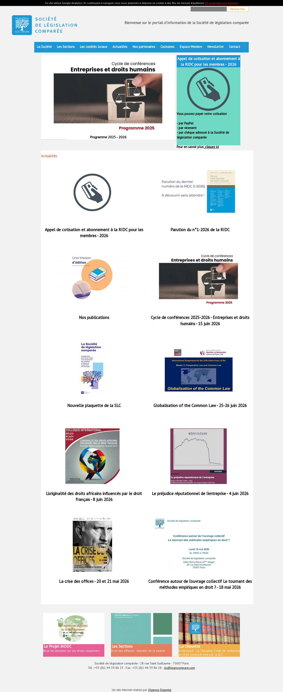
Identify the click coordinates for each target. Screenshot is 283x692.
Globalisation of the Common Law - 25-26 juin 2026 (200, 405)
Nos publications (94, 317)
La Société (44, 48)
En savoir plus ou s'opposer (221, 3)
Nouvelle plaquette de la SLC (94, 405)
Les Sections (66, 48)
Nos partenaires (144, 47)
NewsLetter (215, 48)
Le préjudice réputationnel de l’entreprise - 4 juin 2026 (200, 493)
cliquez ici (211, 147)
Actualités (120, 48)
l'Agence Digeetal (159, 690)
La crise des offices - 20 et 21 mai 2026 (94, 581)
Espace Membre (191, 48)
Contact (234, 48)
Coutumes (167, 48)
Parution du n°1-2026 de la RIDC (200, 229)
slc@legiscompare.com (179, 668)
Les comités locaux (93, 48)
